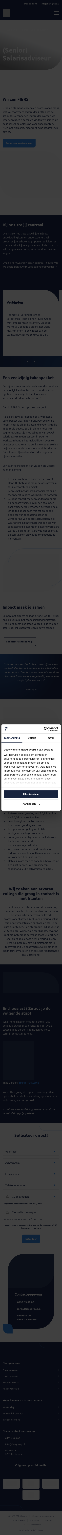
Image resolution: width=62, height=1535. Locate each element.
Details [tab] (32, 737)
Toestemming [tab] (12, 737)
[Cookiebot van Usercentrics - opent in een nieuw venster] (44, 729)
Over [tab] (51, 737)
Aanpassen (31, 803)
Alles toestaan (31, 794)
